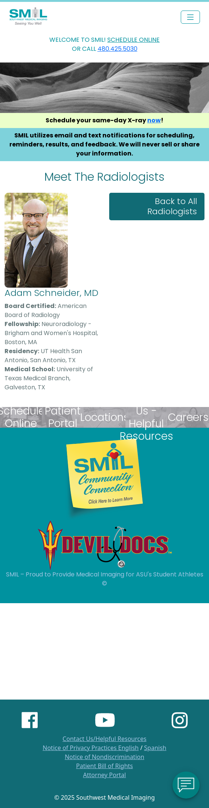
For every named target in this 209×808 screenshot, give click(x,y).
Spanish (155, 748)
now (154, 120)
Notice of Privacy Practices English (91, 748)
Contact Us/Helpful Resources (104, 739)
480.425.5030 (117, 48)
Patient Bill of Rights (104, 766)
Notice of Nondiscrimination (104, 757)
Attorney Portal (104, 775)
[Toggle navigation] (190, 17)
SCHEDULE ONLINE (133, 39)
